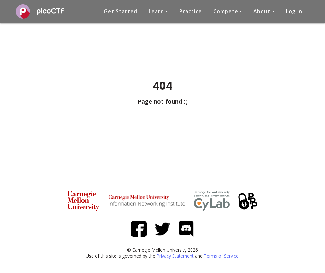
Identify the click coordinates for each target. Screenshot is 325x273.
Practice (190, 11)
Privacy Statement (175, 256)
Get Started (120, 11)
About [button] (261, 11)
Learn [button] (156, 11)
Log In (294, 11)
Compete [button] (225, 11)
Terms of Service (221, 256)
